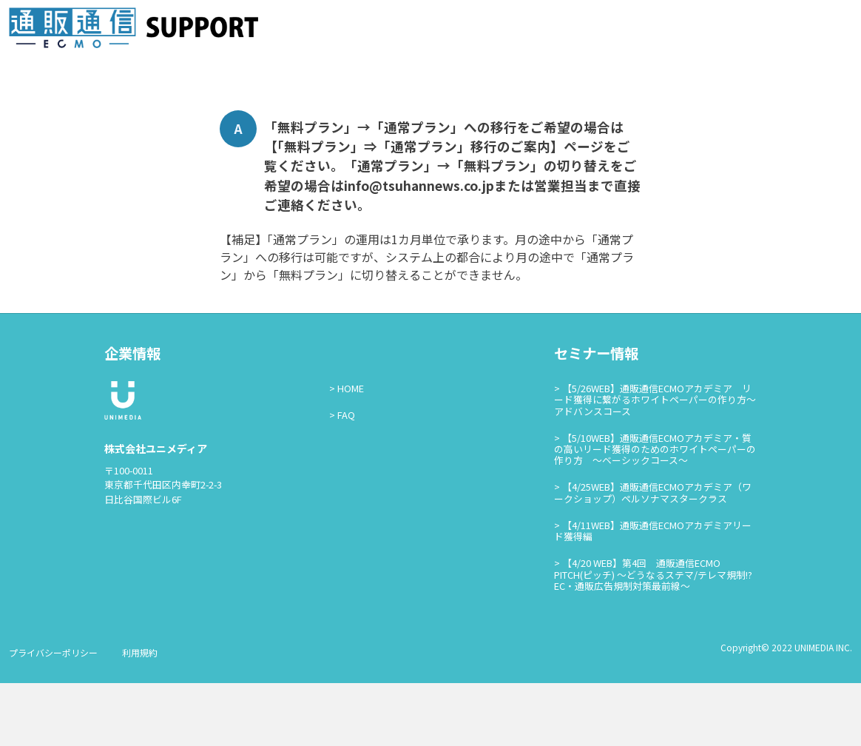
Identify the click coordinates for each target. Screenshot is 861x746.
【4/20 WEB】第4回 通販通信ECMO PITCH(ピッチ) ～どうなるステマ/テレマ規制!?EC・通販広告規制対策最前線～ (653, 637)
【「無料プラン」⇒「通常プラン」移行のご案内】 (414, 210)
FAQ (346, 478)
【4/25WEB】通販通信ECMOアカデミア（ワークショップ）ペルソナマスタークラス (653, 555)
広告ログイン (704, 31)
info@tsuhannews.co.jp (419, 248)
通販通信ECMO (808, 31)
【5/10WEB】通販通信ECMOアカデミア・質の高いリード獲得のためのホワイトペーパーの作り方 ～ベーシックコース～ (655, 512)
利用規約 (140, 715)
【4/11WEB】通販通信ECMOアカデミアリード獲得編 (653, 594)
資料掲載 (600, 31)
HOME (350, 451)
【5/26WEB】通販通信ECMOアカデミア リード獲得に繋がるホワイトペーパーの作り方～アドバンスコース (655, 462)
